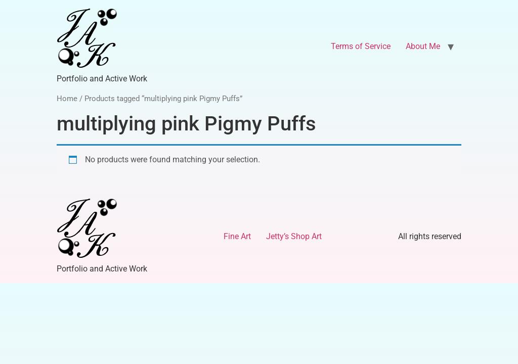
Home (67, 98)
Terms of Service (361, 46)
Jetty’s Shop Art (294, 236)
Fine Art (237, 236)
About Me (423, 46)
